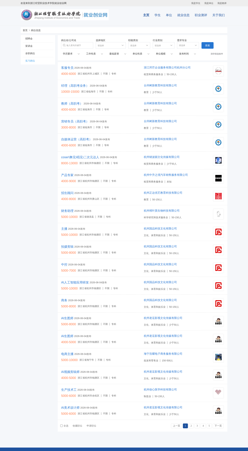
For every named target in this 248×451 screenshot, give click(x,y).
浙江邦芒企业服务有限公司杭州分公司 (167, 67)
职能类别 (133, 40)
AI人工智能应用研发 (75, 282)
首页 (25, 30)
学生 (157, 15)
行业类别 (157, 40)
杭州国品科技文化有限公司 (160, 228)
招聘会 (29, 38)
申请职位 (91, 425)
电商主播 (67, 354)
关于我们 (218, 15)
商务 (64, 300)
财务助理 (67, 211)
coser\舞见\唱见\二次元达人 (80, 157)
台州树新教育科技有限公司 (160, 85)
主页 (146, 15)
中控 (64, 264)
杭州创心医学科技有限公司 (160, 389)
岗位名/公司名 (68, 40)
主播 (64, 228)
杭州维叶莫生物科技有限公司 (162, 210)
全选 (64, 425)
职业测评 (201, 15)
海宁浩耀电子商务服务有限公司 (163, 353)
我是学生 (195, 3)
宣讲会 (29, 46)
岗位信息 (36, 30)
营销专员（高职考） (75, 121)
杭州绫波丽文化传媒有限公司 (162, 156)
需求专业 (182, 40)
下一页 (218, 426)
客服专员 (67, 67)
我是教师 (222, 3)
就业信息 (183, 15)
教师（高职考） (72, 103)
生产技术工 (69, 389)
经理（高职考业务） (75, 85)
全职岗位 (30, 53)
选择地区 (100, 40)
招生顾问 (67, 193)
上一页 (176, 426)
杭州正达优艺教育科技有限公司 (163, 192)
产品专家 (67, 175)
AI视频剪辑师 (70, 372)
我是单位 (208, 3)
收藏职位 (77, 425)
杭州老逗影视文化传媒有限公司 (163, 317)
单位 (169, 15)
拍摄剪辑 (67, 246)
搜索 (207, 45)
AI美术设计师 (70, 407)
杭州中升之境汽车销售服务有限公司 (166, 174)
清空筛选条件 (217, 54)
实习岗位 (30, 60)
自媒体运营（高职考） (76, 139)
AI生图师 (67, 318)
